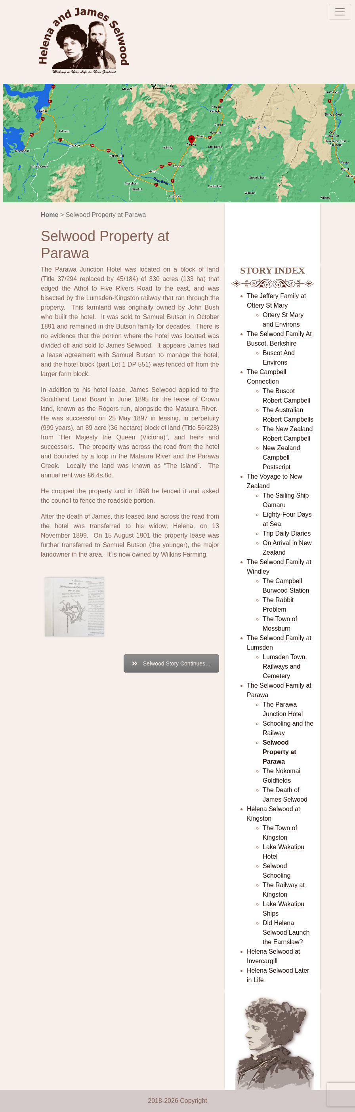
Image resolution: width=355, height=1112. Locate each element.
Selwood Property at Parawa (279, 752)
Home (49, 214)
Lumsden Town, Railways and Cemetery (285, 666)
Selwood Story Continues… (171, 663)
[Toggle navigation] (340, 12)
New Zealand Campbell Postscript (281, 457)
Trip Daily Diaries (287, 533)
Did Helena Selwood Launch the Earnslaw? (286, 932)
